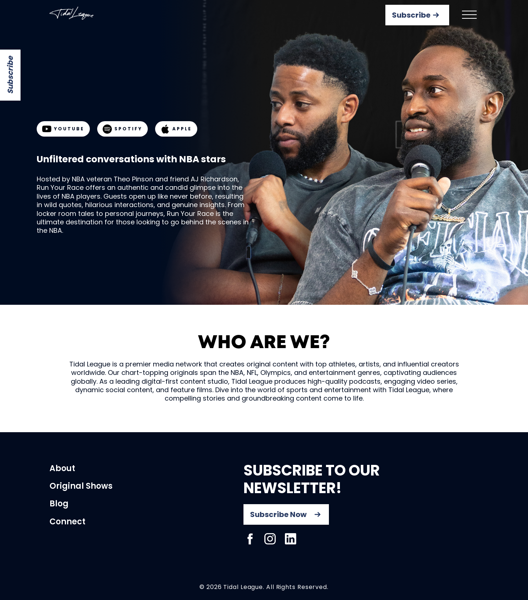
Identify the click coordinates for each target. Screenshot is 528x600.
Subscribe (10, 75)
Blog (59, 503)
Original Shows (81, 486)
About (62, 468)
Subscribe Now (278, 514)
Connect (67, 521)
